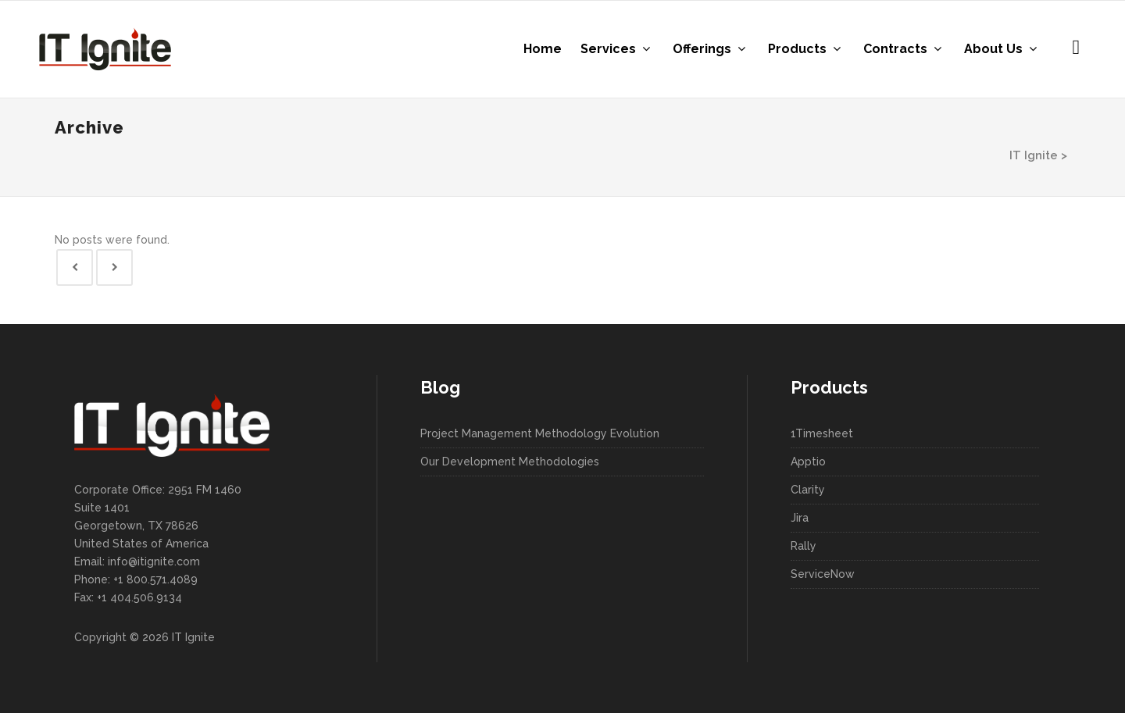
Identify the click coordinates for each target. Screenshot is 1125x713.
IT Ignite (1033, 155)
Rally (803, 546)
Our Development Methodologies (509, 461)
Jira (800, 518)
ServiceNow (823, 574)
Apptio (808, 461)
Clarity (808, 489)
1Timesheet (822, 433)
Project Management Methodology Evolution (539, 433)
